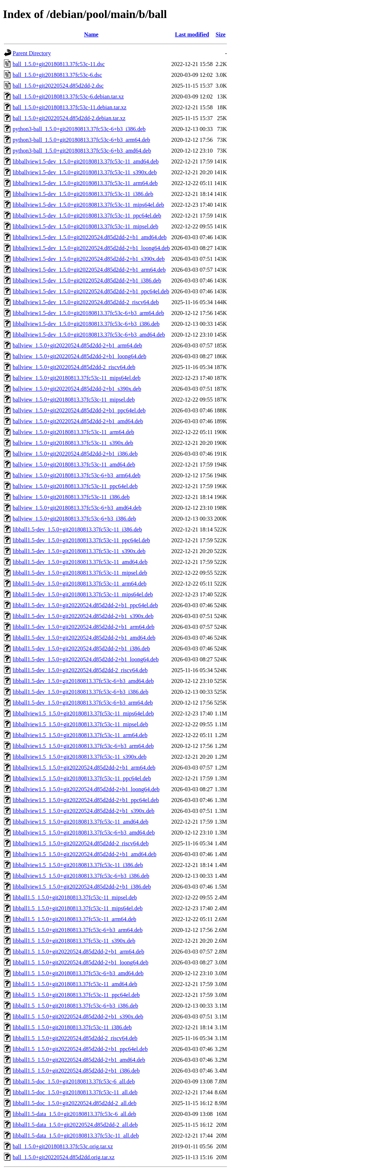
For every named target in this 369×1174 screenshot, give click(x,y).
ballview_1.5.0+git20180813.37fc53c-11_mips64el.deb (77, 378)
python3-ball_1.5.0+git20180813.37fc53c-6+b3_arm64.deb (81, 140)
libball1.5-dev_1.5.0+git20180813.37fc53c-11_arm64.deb (79, 584)
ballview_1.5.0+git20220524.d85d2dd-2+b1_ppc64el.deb (79, 410)
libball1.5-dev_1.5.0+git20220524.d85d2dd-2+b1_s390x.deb (83, 616)
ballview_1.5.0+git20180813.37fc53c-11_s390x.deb (73, 443)
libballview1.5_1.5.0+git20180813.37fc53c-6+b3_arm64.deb (83, 746)
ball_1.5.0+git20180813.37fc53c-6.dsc (57, 75)
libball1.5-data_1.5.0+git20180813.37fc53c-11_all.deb (76, 1136)
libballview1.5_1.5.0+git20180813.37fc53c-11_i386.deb (78, 865)
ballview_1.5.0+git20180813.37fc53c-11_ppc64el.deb (75, 486)
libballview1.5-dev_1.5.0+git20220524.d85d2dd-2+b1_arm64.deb (89, 270)
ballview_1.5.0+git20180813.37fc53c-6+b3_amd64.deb (77, 508)
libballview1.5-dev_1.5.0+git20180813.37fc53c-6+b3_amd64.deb (89, 335)
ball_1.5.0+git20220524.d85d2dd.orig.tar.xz (64, 1157)
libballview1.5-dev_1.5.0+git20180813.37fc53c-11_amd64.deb (86, 161)
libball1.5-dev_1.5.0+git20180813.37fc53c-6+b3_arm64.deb (83, 703)
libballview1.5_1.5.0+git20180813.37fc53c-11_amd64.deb (80, 822)
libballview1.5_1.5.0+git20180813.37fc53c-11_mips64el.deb (83, 713)
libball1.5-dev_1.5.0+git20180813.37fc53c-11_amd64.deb (80, 562)
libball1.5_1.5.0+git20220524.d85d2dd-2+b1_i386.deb (76, 1071)
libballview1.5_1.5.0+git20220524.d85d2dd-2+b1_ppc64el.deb (86, 800)
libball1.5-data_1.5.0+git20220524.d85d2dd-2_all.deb (75, 1125)
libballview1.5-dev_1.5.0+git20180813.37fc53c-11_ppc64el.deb (87, 216)
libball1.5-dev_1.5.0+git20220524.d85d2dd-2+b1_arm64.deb (84, 627)
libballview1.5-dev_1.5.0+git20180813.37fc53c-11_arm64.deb (85, 183)
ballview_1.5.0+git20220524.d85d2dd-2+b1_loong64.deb (79, 356)
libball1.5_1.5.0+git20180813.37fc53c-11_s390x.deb (74, 941)
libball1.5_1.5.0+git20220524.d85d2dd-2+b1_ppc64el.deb (80, 1049)
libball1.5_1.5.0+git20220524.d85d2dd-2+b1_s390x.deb (78, 1016)
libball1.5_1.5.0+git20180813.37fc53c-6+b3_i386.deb (75, 1006)
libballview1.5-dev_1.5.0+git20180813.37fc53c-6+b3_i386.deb (86, 324)
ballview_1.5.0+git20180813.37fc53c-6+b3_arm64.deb (77, 475)
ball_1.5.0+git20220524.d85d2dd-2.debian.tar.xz (69, 118)
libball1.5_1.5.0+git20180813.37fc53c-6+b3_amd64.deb (78, 973)
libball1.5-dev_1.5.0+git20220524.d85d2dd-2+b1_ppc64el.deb (85, 605)
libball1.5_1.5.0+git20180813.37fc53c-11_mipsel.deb (75, 897)
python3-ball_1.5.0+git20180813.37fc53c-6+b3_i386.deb (79, 129)
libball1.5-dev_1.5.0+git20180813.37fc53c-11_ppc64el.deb (81, 540)
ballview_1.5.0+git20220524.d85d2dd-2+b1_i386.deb (75, 454)
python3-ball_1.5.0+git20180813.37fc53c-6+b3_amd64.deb (82, 151)
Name (91, 34)
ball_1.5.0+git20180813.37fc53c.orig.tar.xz (63, 1146)
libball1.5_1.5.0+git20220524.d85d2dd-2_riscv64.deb (75, 1038)
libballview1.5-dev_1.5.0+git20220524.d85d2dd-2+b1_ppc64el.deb (91, 291)
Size (220, 34)
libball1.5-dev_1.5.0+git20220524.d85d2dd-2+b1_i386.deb (81, 648)
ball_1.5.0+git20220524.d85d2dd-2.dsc (58, 86)
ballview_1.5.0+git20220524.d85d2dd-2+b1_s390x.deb (77, 389)
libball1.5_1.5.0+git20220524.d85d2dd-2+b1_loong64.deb (80, 962)
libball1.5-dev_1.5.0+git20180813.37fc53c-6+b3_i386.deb (80, 692)
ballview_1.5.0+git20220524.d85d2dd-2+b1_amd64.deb (78, 421)
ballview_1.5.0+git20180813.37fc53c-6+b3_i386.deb (74, 519)
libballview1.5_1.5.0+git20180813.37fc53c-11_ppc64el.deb (82, 778)
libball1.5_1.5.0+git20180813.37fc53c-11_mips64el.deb (78, 908)
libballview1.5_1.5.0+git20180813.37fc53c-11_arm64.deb (80, 735)
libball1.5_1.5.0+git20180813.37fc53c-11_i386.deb (72, 1027)
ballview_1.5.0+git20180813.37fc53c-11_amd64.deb (74, 464)
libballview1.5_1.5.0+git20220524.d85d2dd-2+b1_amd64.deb (84, 854)
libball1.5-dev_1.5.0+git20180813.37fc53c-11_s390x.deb (79, 551)
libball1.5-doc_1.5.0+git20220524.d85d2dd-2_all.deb (75, 1103)
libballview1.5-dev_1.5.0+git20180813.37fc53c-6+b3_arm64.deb (88, 313)
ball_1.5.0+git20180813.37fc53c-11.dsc (59, 64)
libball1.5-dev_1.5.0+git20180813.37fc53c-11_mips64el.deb (83, 594)
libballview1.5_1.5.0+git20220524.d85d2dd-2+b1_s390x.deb (84, 811)
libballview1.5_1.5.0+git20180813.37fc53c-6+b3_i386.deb (81, 876)
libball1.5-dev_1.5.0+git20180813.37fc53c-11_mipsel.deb (80, 573)
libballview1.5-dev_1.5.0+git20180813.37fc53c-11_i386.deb (83, 194)
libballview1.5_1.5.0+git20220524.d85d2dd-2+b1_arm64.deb (84, 768)
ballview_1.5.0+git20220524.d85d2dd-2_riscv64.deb (74, 367)
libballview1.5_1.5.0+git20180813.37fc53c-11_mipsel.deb (80, 724)
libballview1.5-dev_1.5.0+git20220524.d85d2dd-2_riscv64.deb (86, 302)
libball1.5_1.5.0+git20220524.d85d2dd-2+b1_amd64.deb (79, 1060)
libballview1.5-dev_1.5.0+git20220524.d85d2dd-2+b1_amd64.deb (89, 237)
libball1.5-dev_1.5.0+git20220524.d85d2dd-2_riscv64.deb (80, 670)
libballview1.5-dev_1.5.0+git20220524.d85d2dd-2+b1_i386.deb (87, 280)
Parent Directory (32, 53)
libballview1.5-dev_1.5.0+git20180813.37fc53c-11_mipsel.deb (85, 226)
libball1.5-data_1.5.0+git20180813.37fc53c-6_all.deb (74, 1114)
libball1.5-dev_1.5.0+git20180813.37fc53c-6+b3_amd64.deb (83, 681)
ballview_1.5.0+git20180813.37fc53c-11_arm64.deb (73, 432)
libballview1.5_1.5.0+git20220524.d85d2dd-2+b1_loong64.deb (86, 789)
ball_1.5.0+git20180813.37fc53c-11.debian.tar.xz (69, 107)
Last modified (192, 34)
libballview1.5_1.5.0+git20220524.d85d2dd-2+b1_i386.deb (82, 887)
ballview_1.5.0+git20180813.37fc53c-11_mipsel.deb (74, 400)
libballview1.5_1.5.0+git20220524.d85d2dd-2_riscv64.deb (80, 843)
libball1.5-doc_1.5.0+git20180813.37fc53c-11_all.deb (75, 1092)
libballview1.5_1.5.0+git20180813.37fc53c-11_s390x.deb (80, 757)
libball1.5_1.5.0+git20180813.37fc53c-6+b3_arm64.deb (78, 930)
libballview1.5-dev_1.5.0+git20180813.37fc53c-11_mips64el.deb (88, 205)
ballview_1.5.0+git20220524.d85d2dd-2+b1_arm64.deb (77, 345)
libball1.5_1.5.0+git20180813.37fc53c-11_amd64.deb (75, 984)
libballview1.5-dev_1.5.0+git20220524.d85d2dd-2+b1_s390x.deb (89, 259)
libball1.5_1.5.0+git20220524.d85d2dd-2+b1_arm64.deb (78, 952)
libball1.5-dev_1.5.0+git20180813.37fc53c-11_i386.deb (77, 529)
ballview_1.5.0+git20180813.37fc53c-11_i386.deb (71, 497)
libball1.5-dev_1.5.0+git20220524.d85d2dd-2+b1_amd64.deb (84, 638)
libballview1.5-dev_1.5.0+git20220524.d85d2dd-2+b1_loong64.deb (91, 248)
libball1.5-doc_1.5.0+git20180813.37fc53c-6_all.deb (74, 1081)
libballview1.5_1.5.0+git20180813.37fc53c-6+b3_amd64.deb (84, 832)
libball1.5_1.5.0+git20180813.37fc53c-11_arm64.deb (74, 919)
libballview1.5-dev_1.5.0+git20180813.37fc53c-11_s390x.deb (85, 172)
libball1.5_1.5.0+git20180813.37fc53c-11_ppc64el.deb (76, 995)
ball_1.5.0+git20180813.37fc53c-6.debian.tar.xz (68, 96)
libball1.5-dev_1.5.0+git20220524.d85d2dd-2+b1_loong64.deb (86, 659)
